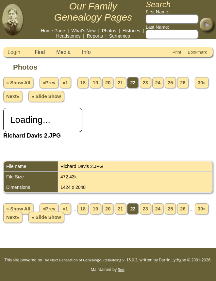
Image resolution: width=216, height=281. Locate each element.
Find (40, 52)
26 (182, 82)
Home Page (53, 30)
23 (145, 82)
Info (86, 52)
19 (95, 82)
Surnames (119, 36)
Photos (109, 30)
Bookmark (197, 52)
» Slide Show (46, 96)
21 (120, 82)
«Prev (49, 82)
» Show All (18, 82)
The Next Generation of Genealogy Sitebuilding (82, 259)
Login (14, 52)
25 (170, 82)
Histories (131, 30)
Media (63, 52)
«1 (65, 82)
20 (107, 82)
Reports (95, 36)
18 (83, 82)
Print (177, 52)
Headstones (68, 36)
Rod (121, 269)
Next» (12, 96)
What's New (83, 30)
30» (202, 82)
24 (157, 82)
